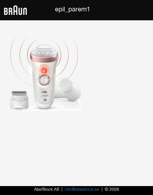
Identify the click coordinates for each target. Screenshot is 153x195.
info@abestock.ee (82, 189)
